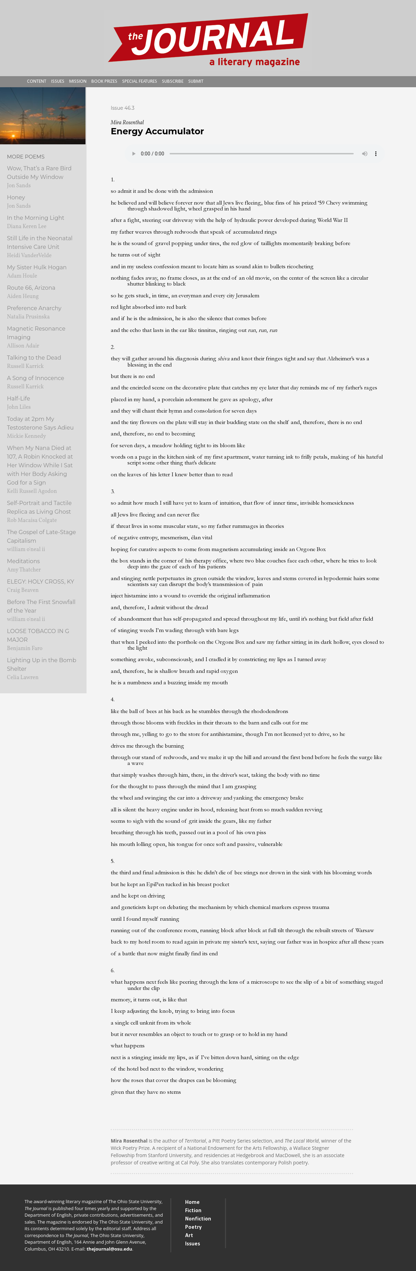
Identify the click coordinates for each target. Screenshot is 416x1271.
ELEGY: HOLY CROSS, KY (40, 581)
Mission (78, 81)
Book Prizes (104, 81)
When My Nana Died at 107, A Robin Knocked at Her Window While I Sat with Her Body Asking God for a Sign (40, 465)
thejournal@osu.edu (109, 1249)
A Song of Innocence (35, 378)
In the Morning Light (35, 218)
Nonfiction (198, 1219)
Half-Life (18, 398)
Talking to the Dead (34, 357)
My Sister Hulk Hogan (37, 267)
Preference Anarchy (34, 308)
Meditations (23, 561)
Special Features (139, 81)
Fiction (193, 1211)
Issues (57, 81)
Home (192, 1202)
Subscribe (172, 81)
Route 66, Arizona (31, 288)
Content (36, 81)
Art (189, 1235)
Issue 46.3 (122, 108)
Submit (196, 81)
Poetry (193, 1227)
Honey (16, 197)
